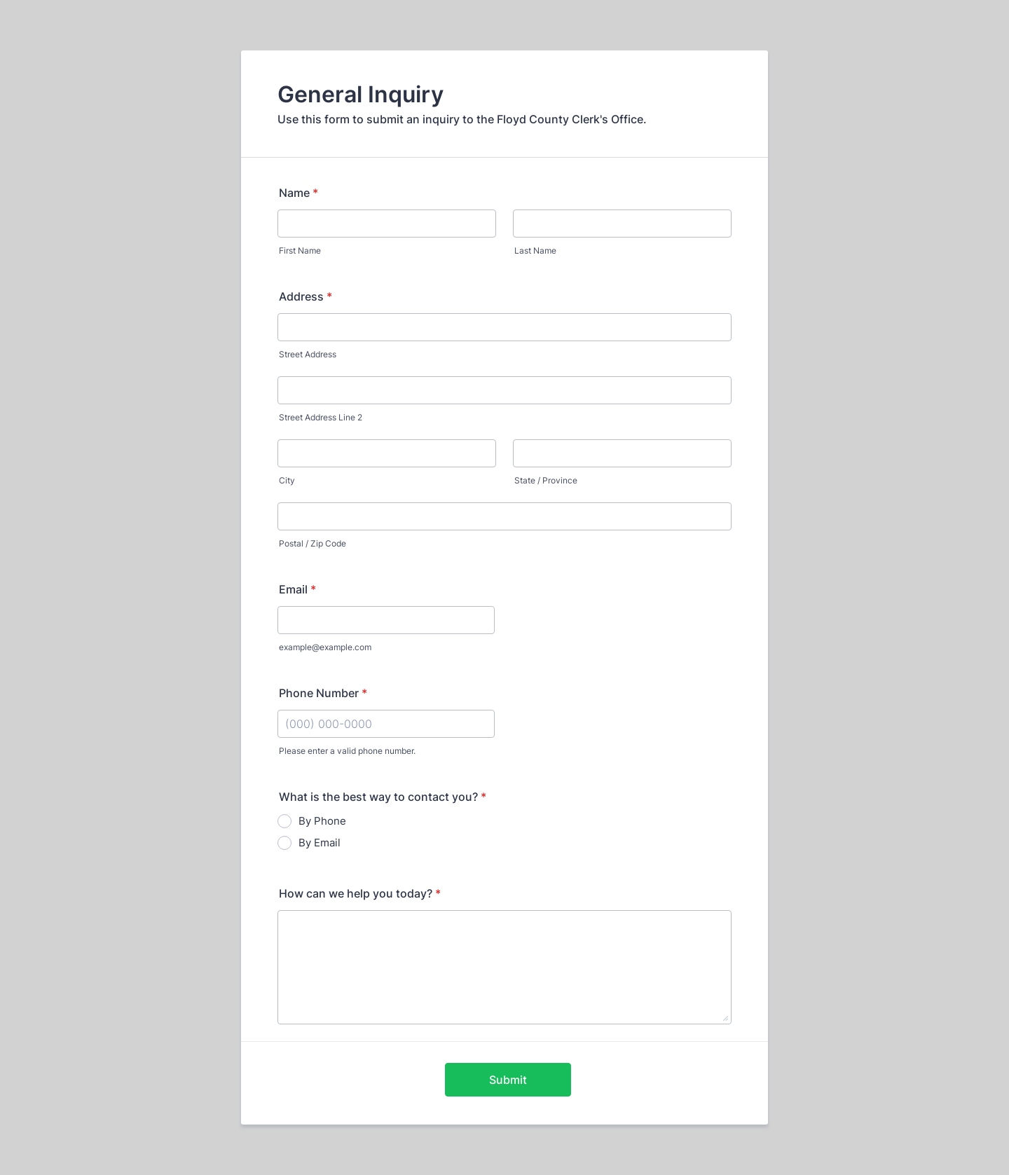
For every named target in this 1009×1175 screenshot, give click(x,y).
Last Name (535, 250)
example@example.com (325, 647)
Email (297, 589)
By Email (319, 842)
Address (305, 296)
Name (298, 193)
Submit (508, 1080)
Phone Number (323, 693)
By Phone (322, 820)
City (287, 480)
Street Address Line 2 (320, 417)
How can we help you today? (360, 893)
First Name (300, 250)
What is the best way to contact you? (382, 797)
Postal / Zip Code (312, 543)
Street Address (307, 354)
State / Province (545, 480)
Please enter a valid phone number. (347, 750)
